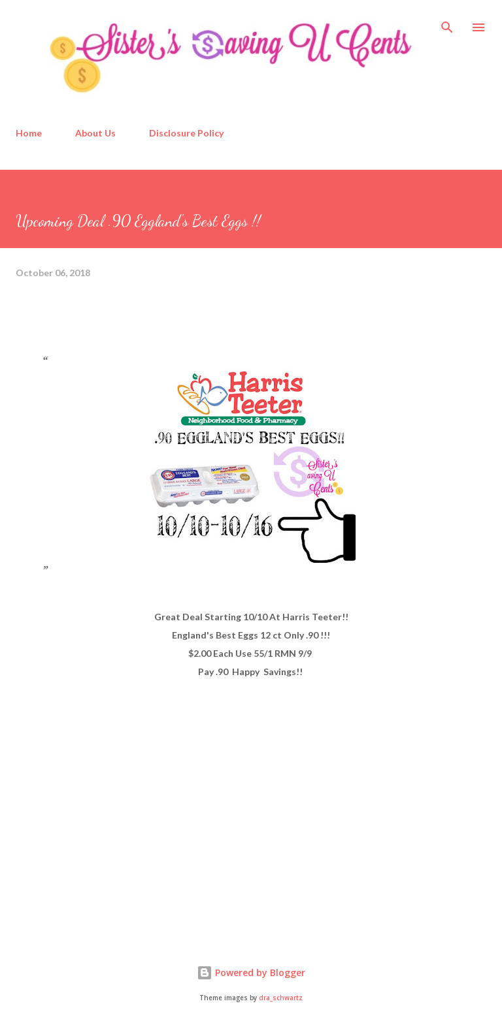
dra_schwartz (281, 998)
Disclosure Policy (186, 132)
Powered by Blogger (251, 972)
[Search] (447, 23)
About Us (95, 132)
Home (29, 132)
